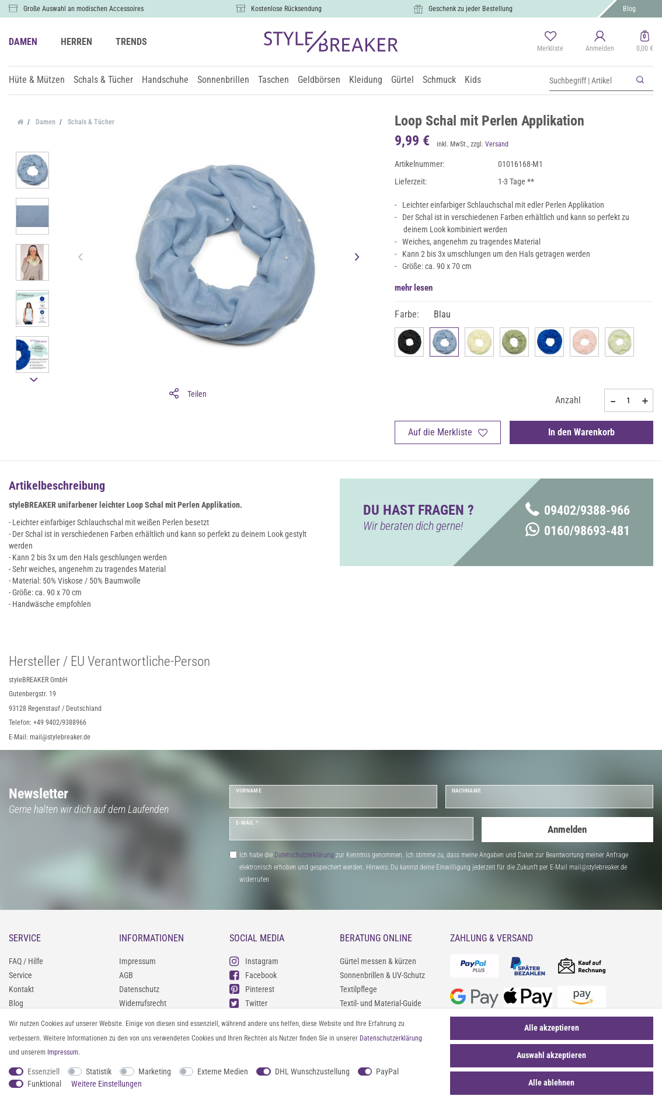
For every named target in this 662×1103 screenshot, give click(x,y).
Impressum (137, 961)
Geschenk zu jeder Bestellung (470, 9)
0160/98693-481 (577, 530)
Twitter (248, 1003)
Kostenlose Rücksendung (286, 9)
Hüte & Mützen (37, 79)
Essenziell (43, 1071)
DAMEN (23, 41)
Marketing (154, 1071)
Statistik (99, 1071)
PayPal (387, 1071)
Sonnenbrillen (223, 79)
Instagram (253, 961)
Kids (473, 79)
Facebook (253, 975)
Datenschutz (139, 989)
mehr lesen (414, 287)
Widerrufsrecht (142, 1003)
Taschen (273, 79)
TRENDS (131, 41)
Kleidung (365, 79)
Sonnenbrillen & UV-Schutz (382, 975)
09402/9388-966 (577, 510)
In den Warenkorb (581, 432)
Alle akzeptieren (551, 1027)
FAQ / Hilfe (26, 961)
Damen (44, 122)
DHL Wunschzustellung (312, 1071)
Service (20, 975)
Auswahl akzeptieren (551, 1055)
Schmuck (439, 79)
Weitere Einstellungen (106, 1083)
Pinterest (251, 989)
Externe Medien (222, 1071)
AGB (126, 975)
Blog (629, 9)
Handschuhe (165, 79)
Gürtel (402, 79)
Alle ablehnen (551, 1082)
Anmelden (567, 828)
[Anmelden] (600, 42)
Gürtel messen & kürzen (378, 961)
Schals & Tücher (103, 79)
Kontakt (21, 989)
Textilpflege (358, 989)
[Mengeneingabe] (628, 400)
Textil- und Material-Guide (380, 1003)
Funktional (44, 1083)
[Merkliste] (550, 42)
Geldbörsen (319, 79)
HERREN (76, 41)
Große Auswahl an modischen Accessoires (83, 9)
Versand (496, 144)
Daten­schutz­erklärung (391, 1038)
